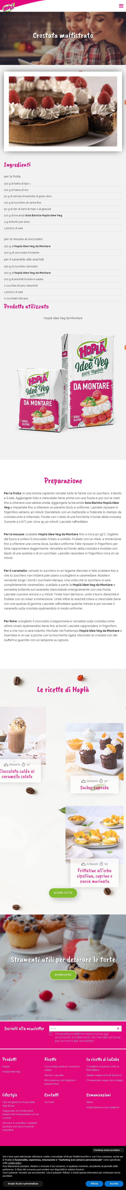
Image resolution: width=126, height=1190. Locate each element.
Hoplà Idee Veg (11, 1071)
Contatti (49, 1102)
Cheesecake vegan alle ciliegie (104, 1080)
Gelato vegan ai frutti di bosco (104, 1075)
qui (106, 1034)
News (89, 1102)
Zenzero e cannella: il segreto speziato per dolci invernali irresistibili (19, 1126)
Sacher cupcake (54, 1075)
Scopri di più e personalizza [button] (23, 1183)
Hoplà (6, 1066)
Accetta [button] (114, 1183)
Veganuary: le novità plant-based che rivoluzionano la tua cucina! (20, 1114)
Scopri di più (63, 974)
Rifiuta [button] (94, 1183)
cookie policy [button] (14, 1163)
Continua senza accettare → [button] (108, 1150)
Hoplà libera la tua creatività (102, 1107)
